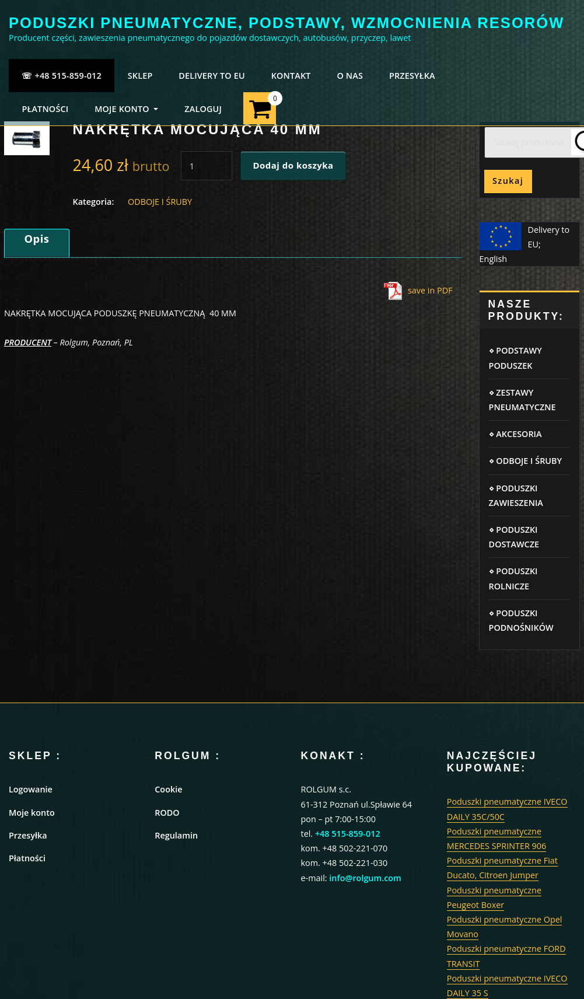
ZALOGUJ (203, 108)
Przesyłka (28, 835)
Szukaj (507, 180)
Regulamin (176, 835)
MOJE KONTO (126, 108)
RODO (167, 812)
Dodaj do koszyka (293, 165)
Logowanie (31, 789)
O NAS (350, 75)
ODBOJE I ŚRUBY (160, 201)
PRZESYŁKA (412, 75)
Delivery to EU (212, 75)
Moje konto (32, 812)
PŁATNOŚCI (45, 108)
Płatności (27, 858)
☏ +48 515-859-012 (62, 75)
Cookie (168, 789)
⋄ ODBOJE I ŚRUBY (525, 460)
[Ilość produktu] (206, 165)
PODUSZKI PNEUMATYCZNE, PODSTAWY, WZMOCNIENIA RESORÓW (286, 23)
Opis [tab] (36, 238)
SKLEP (140, 75)
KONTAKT (291, 75)
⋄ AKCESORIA (515, 433)
